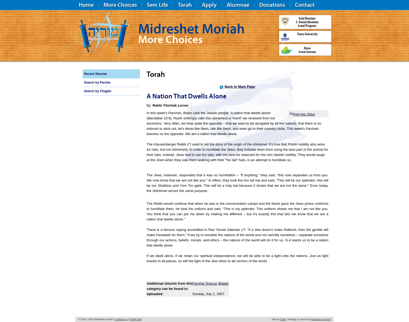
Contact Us (121, 319)
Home (86, 4)
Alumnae (238, 4)
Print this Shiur (301, 114)
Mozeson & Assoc (321, 319)
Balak (223, 283)
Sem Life (157, 4)
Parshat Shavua (205, 283)
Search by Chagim (97, 91)
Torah (185, 4)
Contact (305, 4)
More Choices (120, 4)
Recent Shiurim (95, 74)
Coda (283, 319)
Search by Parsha (97, 82)
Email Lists (136, 319)
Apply (209, 4)
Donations (272, 4)
